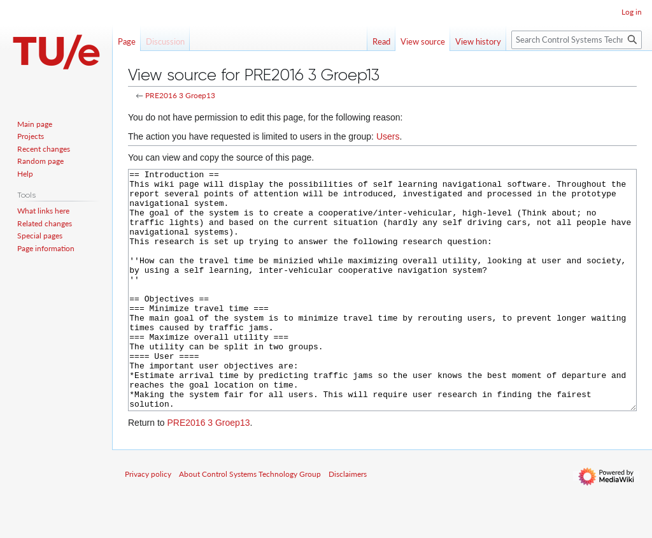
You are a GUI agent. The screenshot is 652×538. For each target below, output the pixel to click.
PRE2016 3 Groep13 (180, 95)
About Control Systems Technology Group (250, 522)
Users (388, 136)
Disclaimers (348, 522)
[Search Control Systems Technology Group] (576, 40)
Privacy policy (148, 522)
